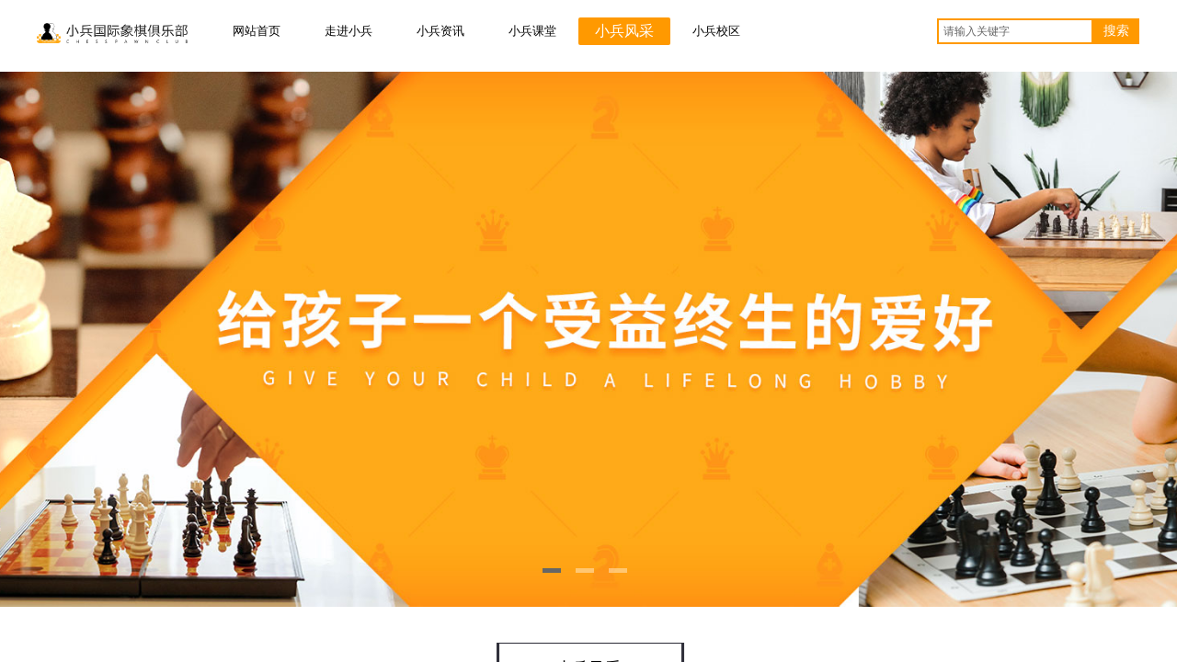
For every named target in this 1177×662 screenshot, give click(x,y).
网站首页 (256, 31)
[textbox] (1015, 31)
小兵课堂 (532, 31)
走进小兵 (348, 31)
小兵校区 (716, 31)
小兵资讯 (440, 31)
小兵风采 (624, 31)
